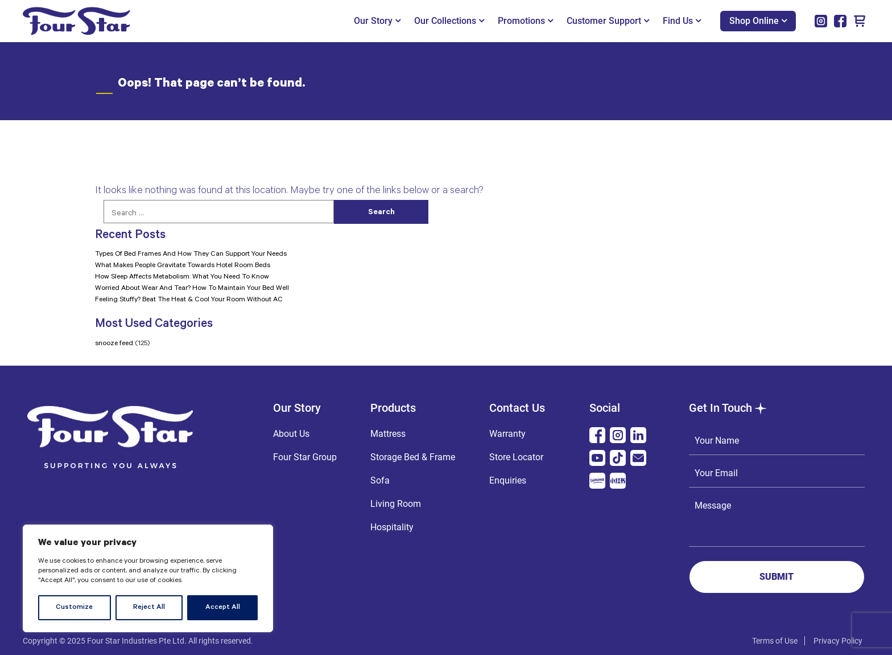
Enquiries (507, 480)
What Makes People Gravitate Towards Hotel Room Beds (182, 266)
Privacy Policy (837, 640)
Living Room (395, 503)
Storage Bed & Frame (412, 457)
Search (381, 213)
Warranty (507, 433)
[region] (148, 578)
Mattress (388, 433)
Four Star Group (305, 457)
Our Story (377, 20)
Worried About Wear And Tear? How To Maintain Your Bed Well (192, 289)
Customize (74, 608)
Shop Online (758, 20)
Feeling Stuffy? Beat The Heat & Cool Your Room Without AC (189, 300)
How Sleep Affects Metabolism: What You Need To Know (182, 277)
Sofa (380, 480)
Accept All (222, 608)
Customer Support (608, 20)
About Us (291, 433)
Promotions (525, 20)
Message (777, 519)
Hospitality (392, 527)
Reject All (149, 608)
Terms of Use (775, 640)
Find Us (682, 20)
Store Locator (516, 457)
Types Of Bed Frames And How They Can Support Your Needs (191, 255)
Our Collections (449, 20)
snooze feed (114, 344)
